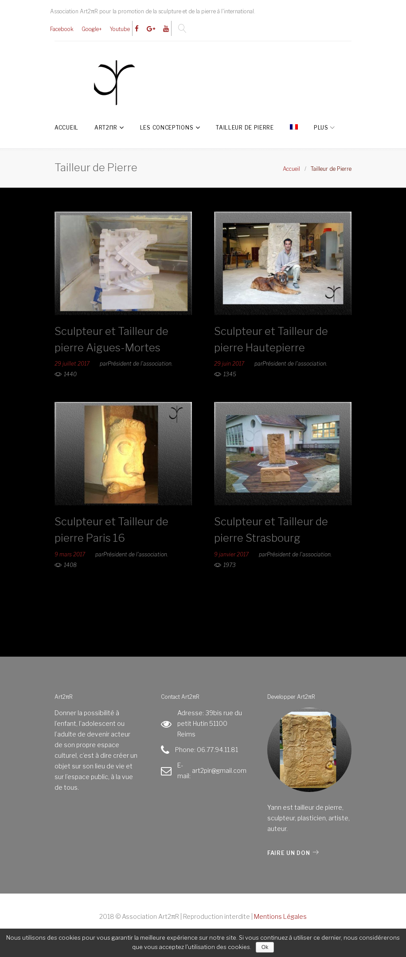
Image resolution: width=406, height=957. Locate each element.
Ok (265, 947)
